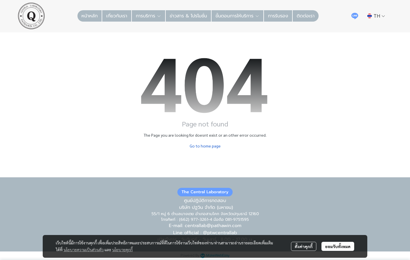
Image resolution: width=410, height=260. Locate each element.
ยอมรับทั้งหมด (337, 246)
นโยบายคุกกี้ (122, 249)
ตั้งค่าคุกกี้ (304, 246)
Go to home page (205, 145)
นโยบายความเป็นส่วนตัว (83, 249)
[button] (376, 16)
